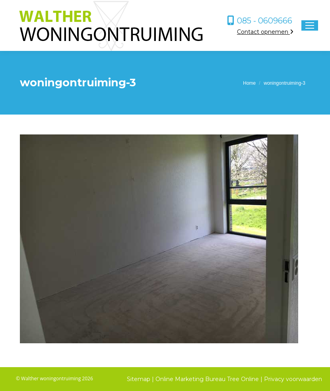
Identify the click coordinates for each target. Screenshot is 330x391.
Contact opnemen (265, 31)
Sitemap (138, 379)
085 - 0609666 (264, 20)
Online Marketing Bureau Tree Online (207, 379)
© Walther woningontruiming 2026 (54, 378)
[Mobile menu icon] (309, 25)
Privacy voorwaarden (293, 379)
